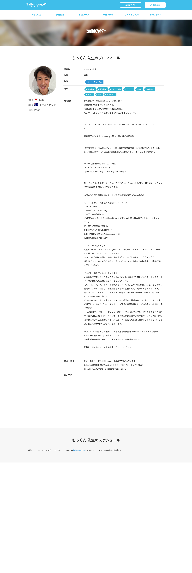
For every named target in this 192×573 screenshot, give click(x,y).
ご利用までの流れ (68, 525)
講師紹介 (60, 14)
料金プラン (84, 14)
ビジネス (129, 89)
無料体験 (155, 5)
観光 (140, 89)
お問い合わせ (156, 14)
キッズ (90, 94)
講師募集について (103, 552)
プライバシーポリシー (104, 547)
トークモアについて (69, 511)
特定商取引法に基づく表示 (106, 542)
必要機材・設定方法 (69, 530)
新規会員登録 (79, 450)
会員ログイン (101, 511)
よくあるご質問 (132, 14)
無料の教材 (108, 14)
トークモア (36, 5)
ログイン (130, 5)
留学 (99, 94)
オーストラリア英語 (95, 82)
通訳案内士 (111, 94)
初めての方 (36, 14)
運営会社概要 (101, 538)
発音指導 (91, 89)
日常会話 (150, 89)
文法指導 (103, 89)
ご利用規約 (100, 525)
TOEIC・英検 (116, 89)
